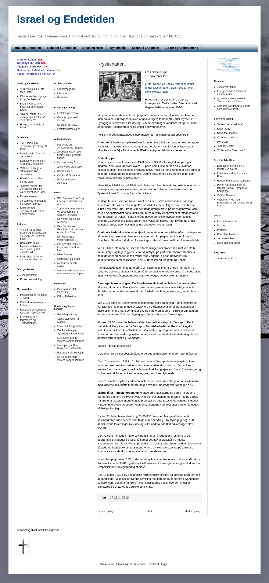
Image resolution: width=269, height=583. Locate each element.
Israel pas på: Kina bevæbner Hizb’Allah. (69, 347)
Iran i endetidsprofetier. (70, 326)
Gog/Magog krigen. (68, 314)
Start (149, 511)
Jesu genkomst (28, 275)
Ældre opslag (192, 511)
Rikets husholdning (31, 279)
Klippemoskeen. (29, 196)
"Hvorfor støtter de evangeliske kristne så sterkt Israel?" (32, 117)
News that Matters (227, 133)
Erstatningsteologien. (69, 129)
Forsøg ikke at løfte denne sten (31, 180)
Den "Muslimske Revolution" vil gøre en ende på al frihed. (70, 229)
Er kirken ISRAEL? (68, 124)
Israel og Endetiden (66, 19)
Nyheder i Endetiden (61, 48)
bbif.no (221, 225)
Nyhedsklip (118, 48)
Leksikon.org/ (158, 72)
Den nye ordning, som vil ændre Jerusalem (32, 162)
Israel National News (228, 242)
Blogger (164, 564)
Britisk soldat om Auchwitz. (66, 181)
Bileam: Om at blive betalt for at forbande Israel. (32, 106)
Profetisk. (62, 97)
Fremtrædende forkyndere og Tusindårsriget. (28, 320)
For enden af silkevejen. (70, 352)
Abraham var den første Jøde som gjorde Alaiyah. (233, 107)
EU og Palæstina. (67, 296)
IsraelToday (223, 128)
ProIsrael (222, 229)
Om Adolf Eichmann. (68, 175)
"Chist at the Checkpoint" (231, 150)
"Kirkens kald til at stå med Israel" (32, 91)
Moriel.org (222, 141)
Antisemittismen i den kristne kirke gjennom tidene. (69, 155)
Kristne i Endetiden (145, 48)
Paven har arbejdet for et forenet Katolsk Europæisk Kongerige (232, 187)
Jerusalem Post (226, 238)
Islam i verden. (65, 254)
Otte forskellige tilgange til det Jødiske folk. (33, 98)
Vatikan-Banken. (226, 195)
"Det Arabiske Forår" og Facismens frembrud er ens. (70, 201)
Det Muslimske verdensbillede (65, 238)
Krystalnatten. (111, 64)
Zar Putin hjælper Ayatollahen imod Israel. (71, 332)
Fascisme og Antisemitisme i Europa (70, 146)
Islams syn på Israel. (68, 258)
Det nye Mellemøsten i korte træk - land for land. (70, 247)
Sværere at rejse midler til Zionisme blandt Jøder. (231, 100)
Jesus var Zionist (226, 86)
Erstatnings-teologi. (68, 113)
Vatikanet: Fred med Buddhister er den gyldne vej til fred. (234, 202)
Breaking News (93, 48)
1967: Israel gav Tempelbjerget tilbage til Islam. (33, 146)
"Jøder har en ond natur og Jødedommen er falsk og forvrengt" (70, 211)
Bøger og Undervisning (181, 48)
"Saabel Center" (226, 145)
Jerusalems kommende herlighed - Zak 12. (33, 202)
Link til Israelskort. (227, 221)
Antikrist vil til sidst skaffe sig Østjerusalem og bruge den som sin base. (33, 234)
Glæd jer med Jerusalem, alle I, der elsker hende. (32, 211)
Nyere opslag (106, 511)
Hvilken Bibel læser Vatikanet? (234, 180)
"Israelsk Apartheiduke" (230, 124)
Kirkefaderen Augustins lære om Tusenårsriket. (33, 311)
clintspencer (139, 564)
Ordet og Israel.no (227, 137)
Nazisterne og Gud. (68, 162)
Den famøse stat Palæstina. (66, 291)
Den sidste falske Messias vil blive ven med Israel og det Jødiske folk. (31, 248)
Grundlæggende (66, 89)
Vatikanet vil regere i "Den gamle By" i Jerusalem (31, 171)
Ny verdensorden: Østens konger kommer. (70, 358)
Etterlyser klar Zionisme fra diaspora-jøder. (232, 93)
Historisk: (62, 93)
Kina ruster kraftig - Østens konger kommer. (70, 339)
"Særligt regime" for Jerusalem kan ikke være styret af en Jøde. (33, 189)
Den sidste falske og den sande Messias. (31, 258)
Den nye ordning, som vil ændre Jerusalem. (231, 167)
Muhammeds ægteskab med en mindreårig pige (70, 272)
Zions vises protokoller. (70, 166)
